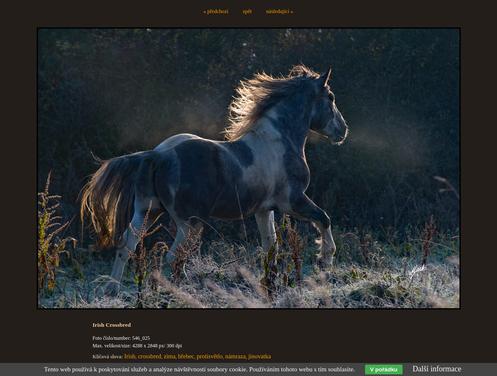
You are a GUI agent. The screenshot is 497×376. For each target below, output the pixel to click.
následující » (279, 11)
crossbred (149, 356)
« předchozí (215, 11)
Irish (129, 356)
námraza (235, 356)
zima (169, 356)
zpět (247, 11)
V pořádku (384, 369)
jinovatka (259, 356)
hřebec (186, 356)
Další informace (437, 369)
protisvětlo (210, 356)
